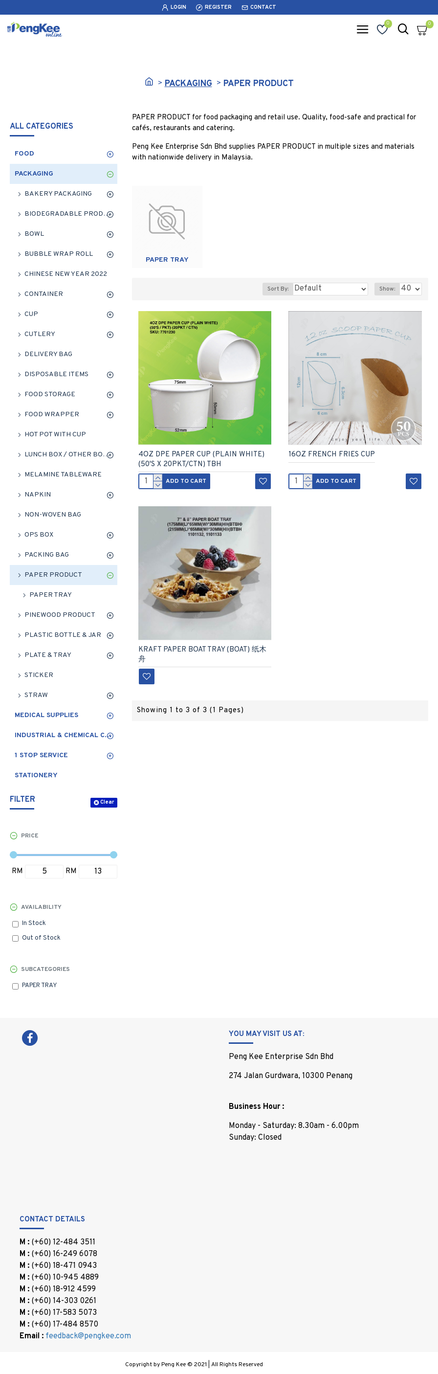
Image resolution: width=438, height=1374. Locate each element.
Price (29, 836)
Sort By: (277, 289)
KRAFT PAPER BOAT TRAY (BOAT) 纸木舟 (202, 654)
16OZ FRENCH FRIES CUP (331, 454)
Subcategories (45, 969)
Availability (41, 907)
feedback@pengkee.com (88, 1336)
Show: (387, 289)
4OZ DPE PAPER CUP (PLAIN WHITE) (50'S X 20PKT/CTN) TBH (201, 459)
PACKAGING (188, 84)
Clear (107, 802)
